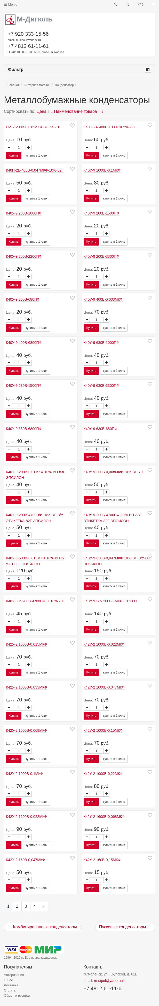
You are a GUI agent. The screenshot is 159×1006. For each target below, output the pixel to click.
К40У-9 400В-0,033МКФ (103, 299)
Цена (41, 111)
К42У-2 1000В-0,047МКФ (104, 687)
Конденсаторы (65, 85)
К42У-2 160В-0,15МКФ (102, 860)
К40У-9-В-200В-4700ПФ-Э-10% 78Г (35, 601)
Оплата (9, 990)
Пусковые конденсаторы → (125, 927)
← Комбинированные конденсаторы (42, 927)
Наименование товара (75, 111)
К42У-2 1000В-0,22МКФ (103, 774)
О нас (8, 980)
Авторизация (14, 975)
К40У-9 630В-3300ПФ (101, 385)
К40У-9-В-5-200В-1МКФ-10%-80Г (111, 601)
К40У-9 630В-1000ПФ (101, 343)
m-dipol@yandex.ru (109, 981)
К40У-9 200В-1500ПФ (101, 213)
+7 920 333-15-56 (28, 36)
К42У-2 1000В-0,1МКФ (24, 774)
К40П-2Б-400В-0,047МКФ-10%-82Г (34, 170)
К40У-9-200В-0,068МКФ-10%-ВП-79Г (114, 472)
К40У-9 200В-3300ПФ (101, 256)
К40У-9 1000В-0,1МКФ (102, 170)
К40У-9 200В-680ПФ (22, 299)
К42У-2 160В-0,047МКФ (25, 860)
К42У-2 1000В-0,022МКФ (104, 644)
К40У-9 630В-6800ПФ (24, 429)
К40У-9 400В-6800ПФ (24, 343)
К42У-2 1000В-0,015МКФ (26, 644)
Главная (14, 85)
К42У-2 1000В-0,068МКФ (26, 730)
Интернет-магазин (38, 85)
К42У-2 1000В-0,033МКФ (26, 687)
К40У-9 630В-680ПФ (100, 429)
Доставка (11, 985)
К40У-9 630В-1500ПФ (24, 385)
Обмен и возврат (17, 995)
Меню (10, 4)
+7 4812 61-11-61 (36, 48)
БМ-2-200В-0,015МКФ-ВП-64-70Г (33, 127)
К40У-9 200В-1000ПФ (24, 213)
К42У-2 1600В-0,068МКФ (104, 817)
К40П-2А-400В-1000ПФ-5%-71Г (110, 127)
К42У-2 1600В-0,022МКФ (26, 817)
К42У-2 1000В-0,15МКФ (103, 730)
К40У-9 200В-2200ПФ (24, 256)
